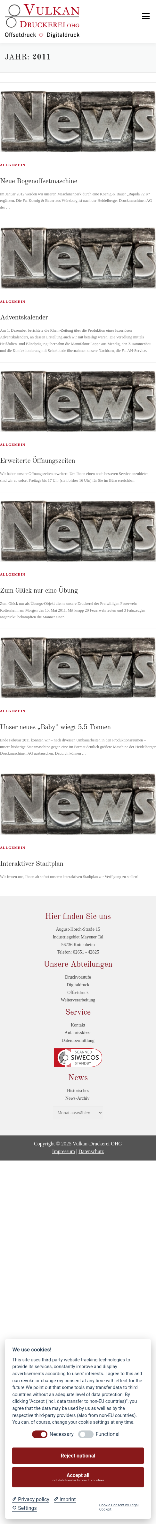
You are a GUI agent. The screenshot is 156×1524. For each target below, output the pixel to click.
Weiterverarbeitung (78, 1000)
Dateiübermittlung (78, 1040)
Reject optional (78, 1456)
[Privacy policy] (30, 1499)
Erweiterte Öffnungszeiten (37, 460)
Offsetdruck (78, 992)
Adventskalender (24, 317)
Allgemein (12, 165)
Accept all (78, 1477)
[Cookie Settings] (24, 1508)
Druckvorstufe (78, 977)
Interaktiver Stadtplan (31, 863)
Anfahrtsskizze (78, 1032)
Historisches (78, 1090)
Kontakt (78, 1025)
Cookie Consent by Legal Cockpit (119, 1507)
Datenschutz (91, 1151)
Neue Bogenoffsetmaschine (38, 181)
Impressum (63, 1151)
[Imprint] (65, 1499)
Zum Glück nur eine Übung (39, 590)
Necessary (62, 1434)
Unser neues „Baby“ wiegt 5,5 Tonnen (55, 727)
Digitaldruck (78, 984)
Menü (145, 16)
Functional (107, 1434)
